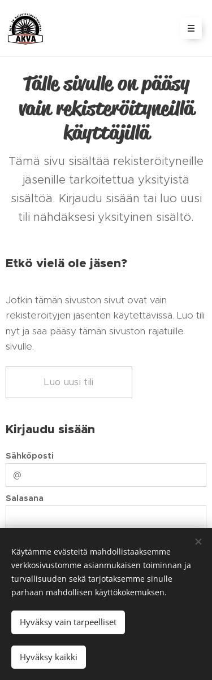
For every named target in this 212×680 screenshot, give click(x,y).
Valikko (187, 28)
